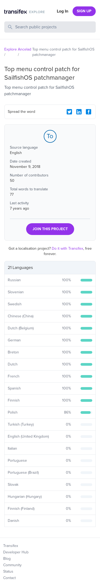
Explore (10, 49)
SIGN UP (84, 11)
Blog (7, 558)
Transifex (10, 545)
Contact (9, 578)
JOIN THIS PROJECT (50, 229)
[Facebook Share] (88, 112)
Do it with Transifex (67, 248)
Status (8, 571)
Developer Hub (16, 552)
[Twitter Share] (69, 112)
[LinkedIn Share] (79, 112)
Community (12, 565)
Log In (62, 11)
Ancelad (24, 49)
